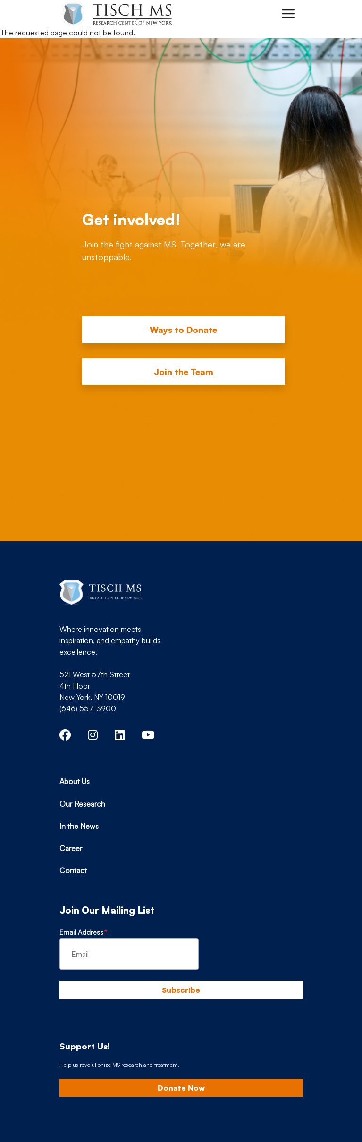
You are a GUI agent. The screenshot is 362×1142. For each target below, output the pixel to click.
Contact (73, 870)
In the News (79, 826)
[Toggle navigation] (287, 13)
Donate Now (181, 1087)
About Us (74, 781)
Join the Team (183, 371)
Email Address (81, 932)
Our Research (82, 804)
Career (70, 848)
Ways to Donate (183, 329)
